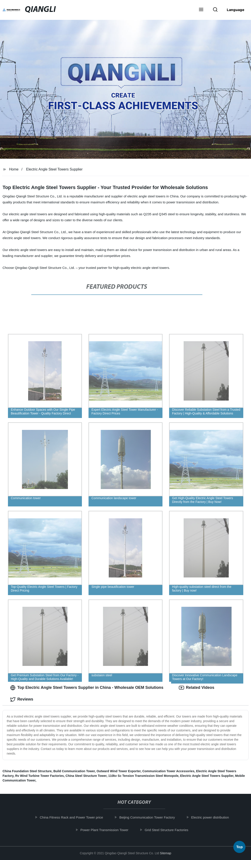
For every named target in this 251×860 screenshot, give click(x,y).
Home (14, 169)
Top (239, 848)
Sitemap (165, 853)
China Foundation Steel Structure (26, 771)
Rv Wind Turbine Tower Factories (39, 776)
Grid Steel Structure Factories (169, 830)
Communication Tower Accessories (168, 771)
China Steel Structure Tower (86, 776)
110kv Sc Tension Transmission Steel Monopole (143, 776)
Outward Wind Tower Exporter (118, 771)
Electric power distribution (213, 817)
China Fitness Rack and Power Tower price (74, 817)
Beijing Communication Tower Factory (150, 817)
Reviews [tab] (21, 699)
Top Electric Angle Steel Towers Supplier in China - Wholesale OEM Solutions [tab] (86, 687)
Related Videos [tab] (196, 687)
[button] (201, 10)
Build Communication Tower (74, 771)
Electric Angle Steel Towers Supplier (54, 169)
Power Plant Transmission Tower (107, 830)
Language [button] (235, 10)
